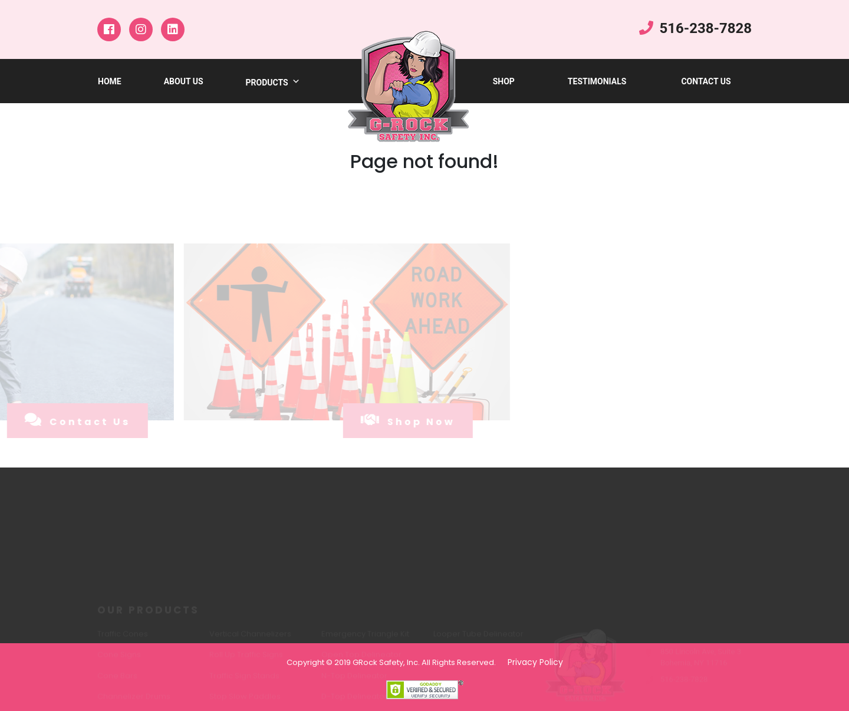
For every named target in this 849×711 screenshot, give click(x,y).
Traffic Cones (122, 638)
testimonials (597, 81)
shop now (384, 420)
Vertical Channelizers (250, 638)
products (273, 82)
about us (183, 81)
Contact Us (705, 81)
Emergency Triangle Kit (365, 638)
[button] (294, 82)
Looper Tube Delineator (478, 638)
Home (109, 81)
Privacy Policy (535, 662)
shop (504, 81)
